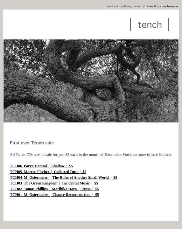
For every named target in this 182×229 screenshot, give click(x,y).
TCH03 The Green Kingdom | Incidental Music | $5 (54, 183)
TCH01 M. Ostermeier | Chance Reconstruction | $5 (54, 194)
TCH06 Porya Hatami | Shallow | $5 (41, 166)
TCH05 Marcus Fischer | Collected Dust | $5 (48, 172)
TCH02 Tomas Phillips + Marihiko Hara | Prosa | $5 (54, 189)
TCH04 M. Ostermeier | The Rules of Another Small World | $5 (63, 177)
